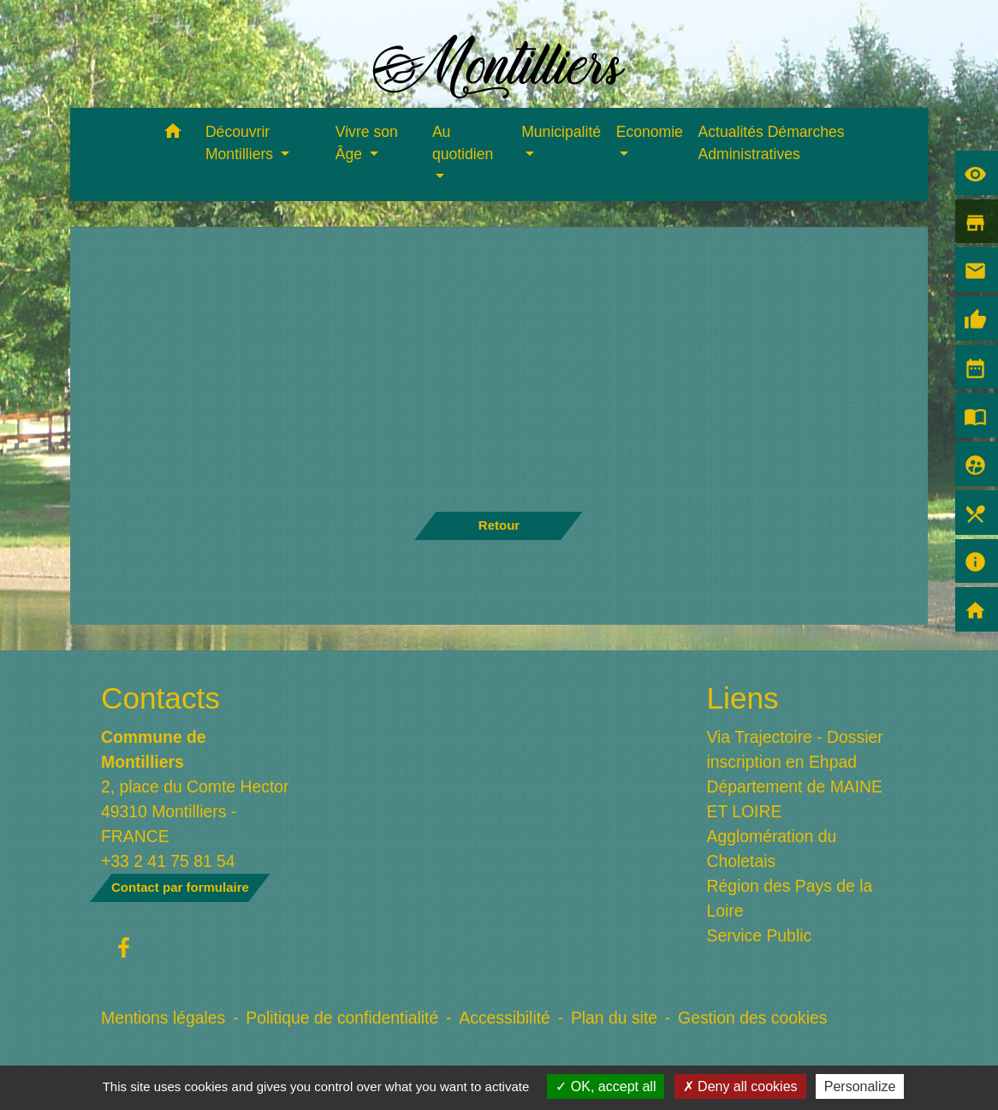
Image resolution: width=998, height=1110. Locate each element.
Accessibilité (504, 1017)
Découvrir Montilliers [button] (241, 143)
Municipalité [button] (561, 131)
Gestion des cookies (752, 1017)
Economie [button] (649, 131)
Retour (499, 525)
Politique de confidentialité (342, 1017)
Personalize (860, 1086)
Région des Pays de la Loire (790, 898)
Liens (743, 698)
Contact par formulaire (180, 887)
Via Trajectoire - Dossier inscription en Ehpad (795, 749)
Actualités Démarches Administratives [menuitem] (771, 143)
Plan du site (614, 1017)
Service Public (759, 935)
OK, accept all (605, 1086)
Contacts (160, 698)
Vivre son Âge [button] (367, 143)
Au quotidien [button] (462, 143)
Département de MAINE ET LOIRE (795, 799)
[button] (172, 134)
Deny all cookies (740, 1086)
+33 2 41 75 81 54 (168, 861)
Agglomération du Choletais (772, 848)
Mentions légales (163, 1017)
